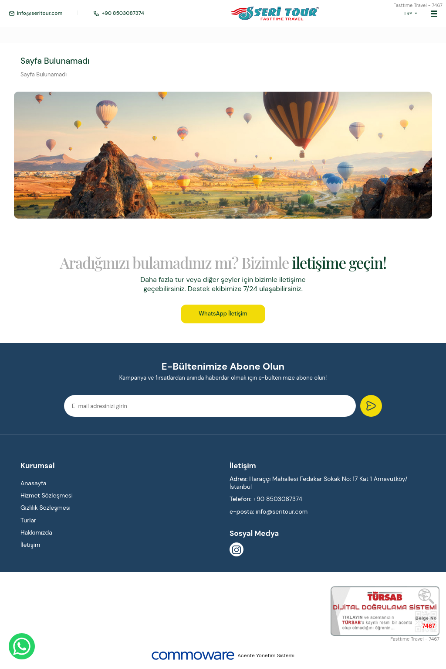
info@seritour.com (35, 13)
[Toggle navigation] (434, 13)
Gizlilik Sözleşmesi (45, 507)
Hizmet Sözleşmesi (46, 495)
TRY (408, 13)
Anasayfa (33, 483)
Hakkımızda (36, 532)
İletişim (30, 545)
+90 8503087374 (118, 13)
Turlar (28, 520)
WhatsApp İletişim (223, 313)
